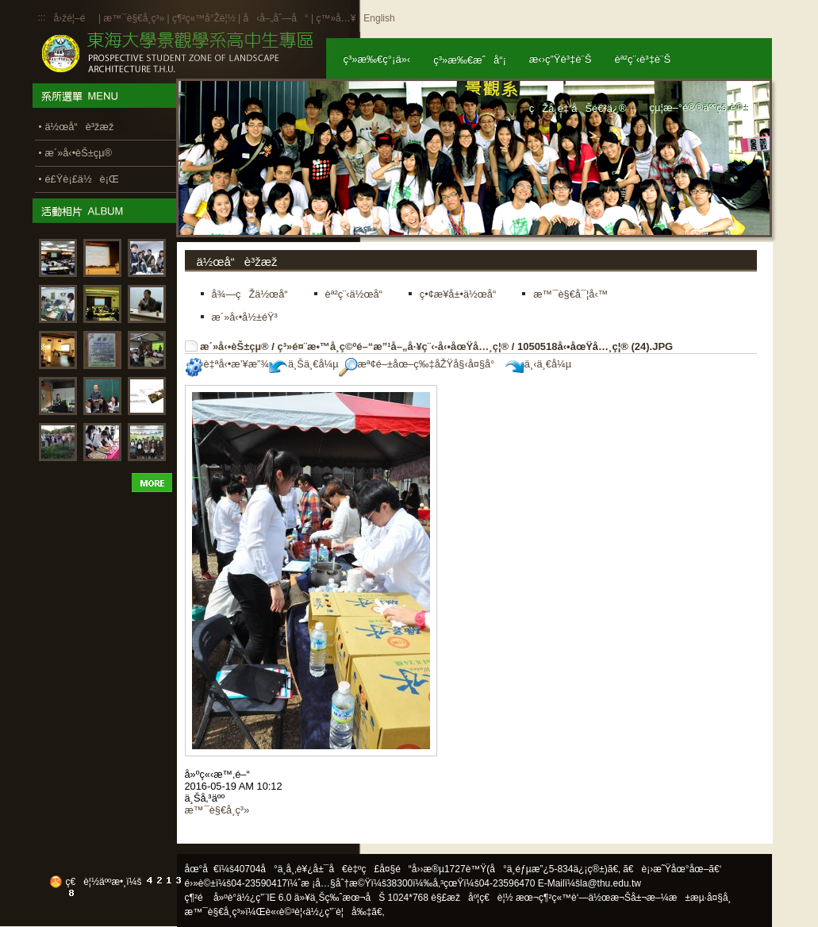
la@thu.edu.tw (610, 883)
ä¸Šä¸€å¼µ (304, 364)
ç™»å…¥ (335, 18)
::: (42, 17)
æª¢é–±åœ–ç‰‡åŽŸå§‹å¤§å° (421, 364)
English (378, 18)
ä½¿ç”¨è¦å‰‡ (338, 911)
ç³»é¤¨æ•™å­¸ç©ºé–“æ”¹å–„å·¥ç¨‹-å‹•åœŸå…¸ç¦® (393, 346)
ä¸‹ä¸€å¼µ (538, 364)
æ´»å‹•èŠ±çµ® (234, 346)
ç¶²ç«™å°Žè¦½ (204, 18)
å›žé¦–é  (75, 18)
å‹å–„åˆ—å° (275, 18)
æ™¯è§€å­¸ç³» (135, 18)
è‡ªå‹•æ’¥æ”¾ (227, 364)
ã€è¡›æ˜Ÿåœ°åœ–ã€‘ (672, 869)
